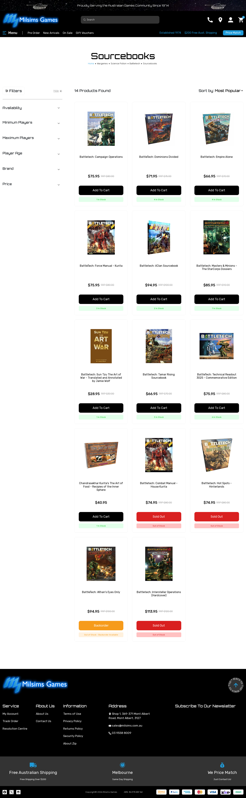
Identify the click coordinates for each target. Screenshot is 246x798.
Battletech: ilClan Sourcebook (159, 265)
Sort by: (206, 91)
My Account (10, 713)
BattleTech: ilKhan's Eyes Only (101, 592)
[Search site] (84, 19)
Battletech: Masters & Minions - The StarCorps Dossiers (216, 267)
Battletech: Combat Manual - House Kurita (158, 485)
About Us (42, 713)
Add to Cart (101, 190)
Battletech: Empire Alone (217, 156)
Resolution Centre (15, 728)
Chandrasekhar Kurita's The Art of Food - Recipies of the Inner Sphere (101, 486)
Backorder (101, 625)
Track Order (10, 721)
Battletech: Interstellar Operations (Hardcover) (159, 593)
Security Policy (73, 736)
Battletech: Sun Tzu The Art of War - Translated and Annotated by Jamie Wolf (101, 378)
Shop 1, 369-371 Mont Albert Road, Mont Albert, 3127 (129, 716)
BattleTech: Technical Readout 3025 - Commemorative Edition (217, 376)
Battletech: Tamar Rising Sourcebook (159, 376)
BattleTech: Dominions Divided (158, 156)
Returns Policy (73, 728)
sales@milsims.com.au (125, 725)
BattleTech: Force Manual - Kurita (101, 265)
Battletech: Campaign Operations (101, 156)
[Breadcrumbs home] (91, 63)
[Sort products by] (228, 91)
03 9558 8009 (120, 733)
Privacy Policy (72, 721)
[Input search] (120, 20)
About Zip (70, 743)
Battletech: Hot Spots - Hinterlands (217, 485)
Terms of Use (72, 713)
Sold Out (159, 516)
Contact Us (43, 721)
